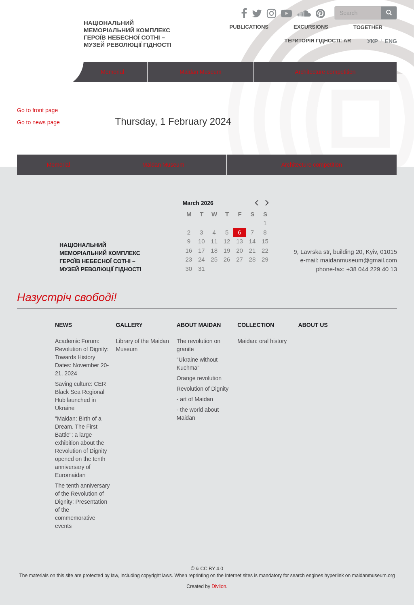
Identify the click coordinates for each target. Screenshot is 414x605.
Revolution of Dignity (202, 388)
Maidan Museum (201, 72)
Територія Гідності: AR (318, 41)
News (63, 325)
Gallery (129, 325)
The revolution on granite (198, 345)
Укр (372, 41)
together (367, 27)
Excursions (311, 27)
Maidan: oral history (262, 341)
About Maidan (199, 325)
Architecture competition (325, 72)
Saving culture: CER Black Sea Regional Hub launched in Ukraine (80, 396)
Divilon (218, 586)
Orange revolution (199, 378)
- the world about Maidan (198, 413)
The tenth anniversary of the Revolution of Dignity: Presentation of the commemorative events (82, 505)
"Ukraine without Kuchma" (197, 363)
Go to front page (37, 110)
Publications (248, 27)
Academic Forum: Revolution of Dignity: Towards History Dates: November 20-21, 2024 (82, 357)
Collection (255, 325)
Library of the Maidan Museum (142, 345)
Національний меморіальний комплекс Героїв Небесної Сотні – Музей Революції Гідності (127, 33)
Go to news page (38, 122)
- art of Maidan (195, 399)
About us (313, 325)
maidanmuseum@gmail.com (358, 260)
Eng (391, 41)
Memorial (112, 72)
